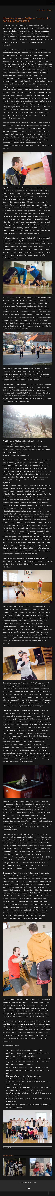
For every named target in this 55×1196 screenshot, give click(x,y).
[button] (4, 1167)
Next (49, 10)
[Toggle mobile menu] (51, 3)
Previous (42, 10)
